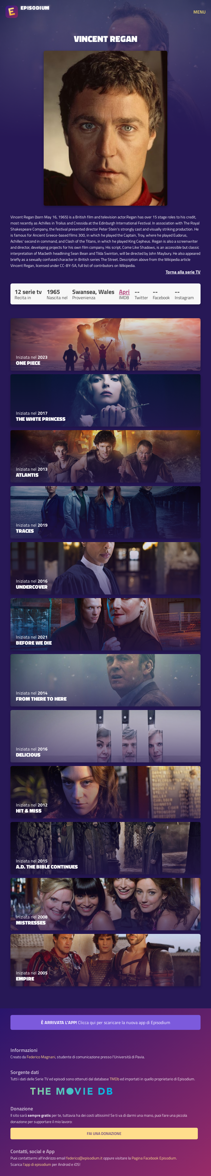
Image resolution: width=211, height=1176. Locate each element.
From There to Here (41, 698)
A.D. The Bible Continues (47, 866)
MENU (199, 12)
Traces (25, 530)
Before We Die (34, 642)
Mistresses (31, 922)
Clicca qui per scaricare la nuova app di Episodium (105, 1022)
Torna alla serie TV (183, 272)
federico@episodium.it (84, 1158)
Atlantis (27, 474)
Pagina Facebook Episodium (154, 1158)
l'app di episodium (37, 1164)
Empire (25, 978)
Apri (124, 291)
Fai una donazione (104, 1134)
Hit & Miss (28, 810)
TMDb (114, 1079)
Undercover (32, 586)
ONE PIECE (28, 362)
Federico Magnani (41, 1057)
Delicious (28, 754)
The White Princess (40, 418)
